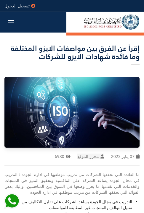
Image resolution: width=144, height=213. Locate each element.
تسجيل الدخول (19, 6)
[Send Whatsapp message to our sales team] (12, 200)
